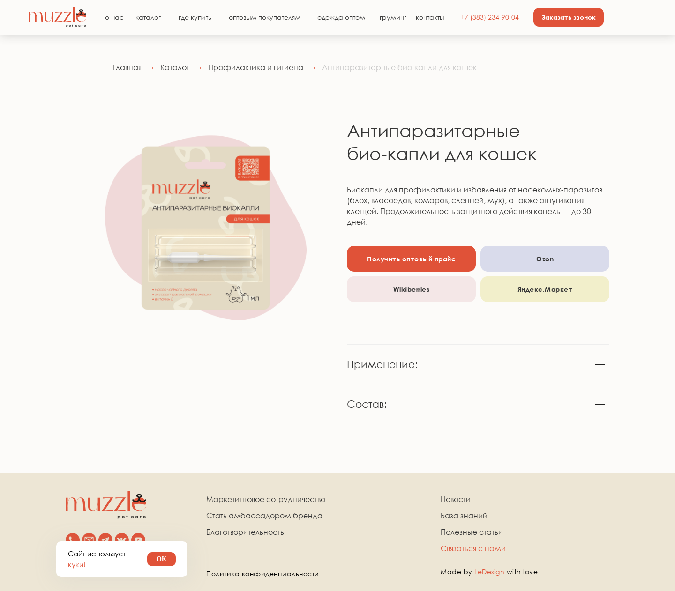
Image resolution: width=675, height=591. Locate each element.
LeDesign (489, 572)
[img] (57, 17)
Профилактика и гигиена (255, 67)
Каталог (174, 67)
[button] (568, 17)
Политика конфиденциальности (262, 573)
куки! (76, 564)
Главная (127, 67)
